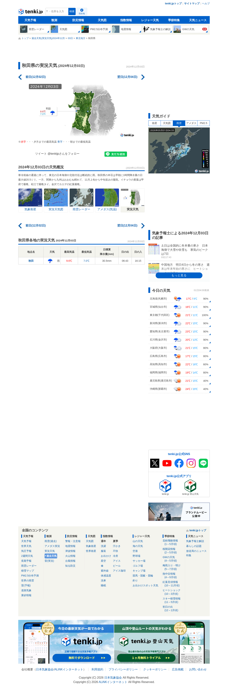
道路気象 (26, 590)
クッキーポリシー (155, 669)
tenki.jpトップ (173, 3)
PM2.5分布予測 (30, 575)
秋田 (31, 260)
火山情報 (70, 555)
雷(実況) (49, 560)
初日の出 (173, 608)
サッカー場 (139, 560)
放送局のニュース (196, 550)
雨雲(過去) (50, 541)
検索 (72, 11)
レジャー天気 (150, 20)
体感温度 (106, 575)
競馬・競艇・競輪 (143, 575)
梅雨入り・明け (173, 567)
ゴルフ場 (138, 565)
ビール (117, 565)
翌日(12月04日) (127, 76)
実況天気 (50, 550)
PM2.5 (203, 123)
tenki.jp (31, 12)
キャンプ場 (139, 570)
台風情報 (70, 560)
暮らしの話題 (194, 546)
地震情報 (70, 546)
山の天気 (138, 541)
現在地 (82, 13)
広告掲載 (178, 669)
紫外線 (105, 570)
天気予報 (30, 20)
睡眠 (103, 585)
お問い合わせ (198, 669)
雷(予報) (26, 585)
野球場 (136, 555)
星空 (103, 560)
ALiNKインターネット (68, 669)
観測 (54, 20)
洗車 (103, 580)
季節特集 (174, 20)
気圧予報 (26, 550)
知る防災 (70, 565)
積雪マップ (27, 570)
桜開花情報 (173, 550)
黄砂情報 (26, 595)
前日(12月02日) (36, 76)
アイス (117, 560)
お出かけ (106, 555)
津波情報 (70, 550)
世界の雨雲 (27, 580)
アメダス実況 (52, 546)
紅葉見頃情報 (173, 583)
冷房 (115, 555)
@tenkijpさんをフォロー (64, 153)
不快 (115, 550)
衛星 (154, 123)
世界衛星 (91, 550)
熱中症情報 (173, 575)
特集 (188, 555)
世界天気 (26, 546)
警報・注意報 (73, 541)
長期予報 (26, 560)
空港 (135, 550)
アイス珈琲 (119, 570)
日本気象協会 (45, 669)
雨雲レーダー (29, 565)
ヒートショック (173, 592)
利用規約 (97, 669)
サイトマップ (192, 3)
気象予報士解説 (195, 541)
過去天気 (51, 555)
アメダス (191, 123)
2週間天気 (27, 555)
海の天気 (138, 546)
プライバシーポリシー (123, 669)
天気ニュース (198, 20)
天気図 (102, 20)
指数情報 (126, 20)
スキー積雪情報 (173, 600)
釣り (135, 580)
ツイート (41, 153)
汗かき (117, 546)
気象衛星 (91, 546)
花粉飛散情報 (173, 542)
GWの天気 (173, 559)
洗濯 (103, 546)
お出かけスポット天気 (145, 585)
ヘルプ (206, 3)
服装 (103, 550)
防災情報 (78, 20)
